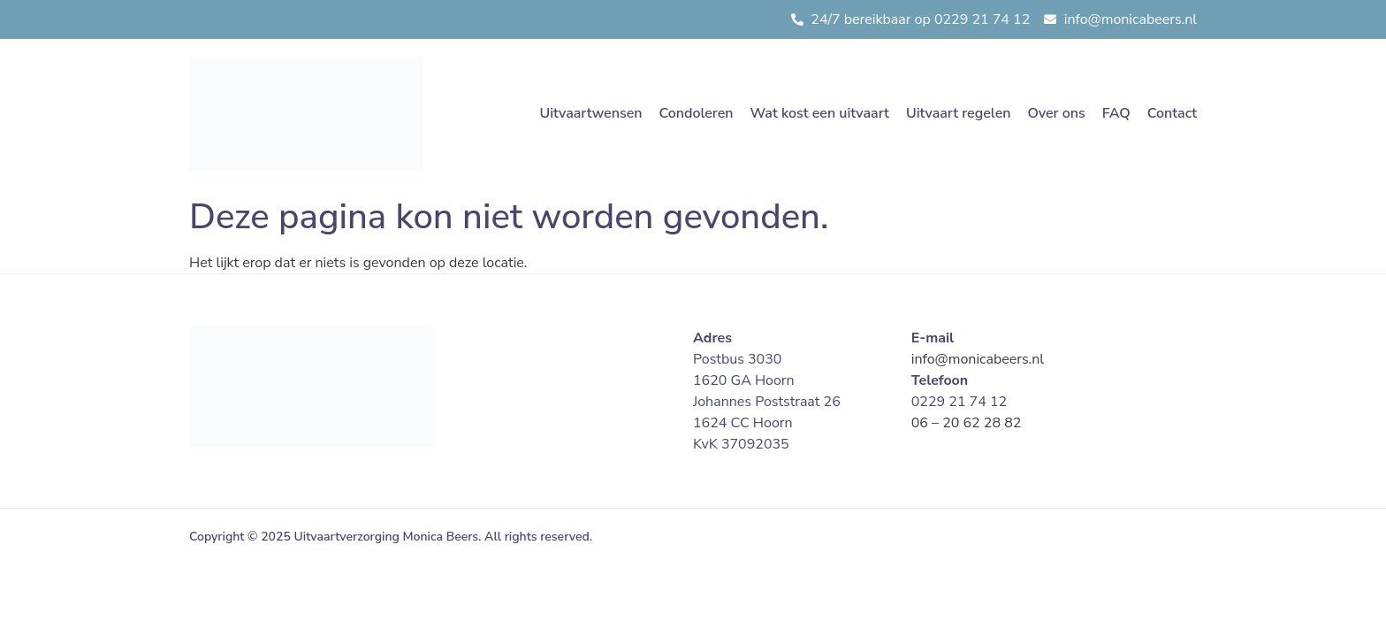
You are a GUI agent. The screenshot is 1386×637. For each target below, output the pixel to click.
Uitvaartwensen (590, 113)
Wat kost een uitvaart (819, 113)
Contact (1172, 113)
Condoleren (696, 113)
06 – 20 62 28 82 (966, 423)
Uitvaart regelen (958, 113)
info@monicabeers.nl (977, 359)
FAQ (1116, 113)
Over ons (1056, 113)
